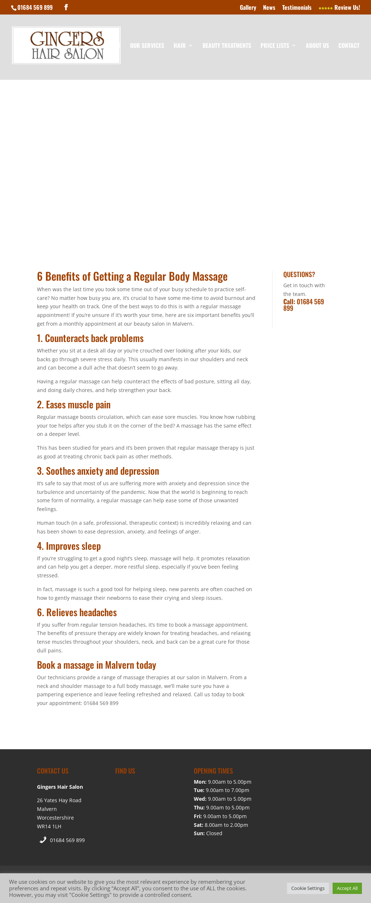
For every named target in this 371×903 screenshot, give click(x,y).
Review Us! (339, 8)
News (269, 8)
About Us (317, 46)
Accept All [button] (347, 888)
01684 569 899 (67, 840)
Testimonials (297, 8)
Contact (348, 46)
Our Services (147, 46)
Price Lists (274, 46)
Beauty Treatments (227, 46)
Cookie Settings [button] (308, 888)
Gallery (248, 8)
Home (114, 46)
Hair (180, 46)
